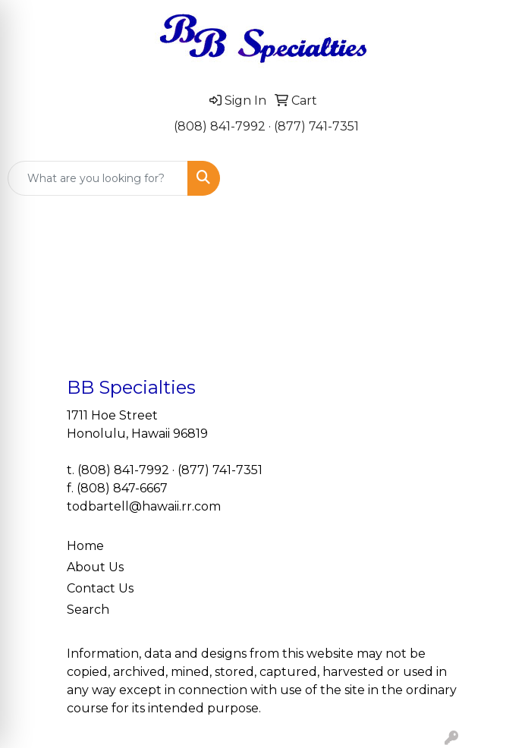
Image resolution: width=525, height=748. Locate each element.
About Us (95, 567)
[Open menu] (494, 178)
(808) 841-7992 (220, 126)
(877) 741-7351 (316, 126)
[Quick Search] (98, 178)
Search (88, 609)
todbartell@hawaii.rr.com (144, 506)
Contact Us (100, 588)
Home (85, 546)
